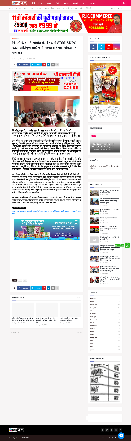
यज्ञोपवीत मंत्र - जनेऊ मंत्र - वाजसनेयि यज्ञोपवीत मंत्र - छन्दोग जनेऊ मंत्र (104, 167)
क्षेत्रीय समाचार (105, 304)
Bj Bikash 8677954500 (23, 438)
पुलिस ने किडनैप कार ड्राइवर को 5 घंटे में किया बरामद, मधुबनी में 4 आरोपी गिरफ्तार (23, 320)
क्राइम (25, 8)
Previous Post (15, 332)
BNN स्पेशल (105, 298)
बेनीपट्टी (105, 332)
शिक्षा (52, 8)
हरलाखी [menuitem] (49, 3)
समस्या (31, 8)
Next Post (79, 332)
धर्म (105, 310)
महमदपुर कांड (105, 338)
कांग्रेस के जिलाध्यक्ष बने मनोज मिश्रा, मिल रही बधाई (109, 211)
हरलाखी (105, 350)
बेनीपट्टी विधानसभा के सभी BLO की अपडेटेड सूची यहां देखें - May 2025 (102, 145)
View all (79, 298)
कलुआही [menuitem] (75, 3)
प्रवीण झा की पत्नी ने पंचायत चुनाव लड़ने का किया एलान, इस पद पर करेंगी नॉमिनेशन (110, 279)
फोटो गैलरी (88, 8)
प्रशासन (47, 8)
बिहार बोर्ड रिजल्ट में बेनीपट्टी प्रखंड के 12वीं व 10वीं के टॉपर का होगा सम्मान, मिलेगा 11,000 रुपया (110, 259)
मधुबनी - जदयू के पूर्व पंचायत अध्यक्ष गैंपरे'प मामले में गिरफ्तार (69, 320)
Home (11, 8)
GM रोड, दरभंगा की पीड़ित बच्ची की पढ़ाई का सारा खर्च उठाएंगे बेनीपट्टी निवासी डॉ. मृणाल (109, 201)
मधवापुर (105, 335)
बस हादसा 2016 (105, 326)
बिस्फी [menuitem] (57, 3)
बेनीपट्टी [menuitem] (40, 3)
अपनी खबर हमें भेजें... (77, 8)
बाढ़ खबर (105, 329)
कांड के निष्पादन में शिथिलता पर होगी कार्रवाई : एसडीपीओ (109, 192)
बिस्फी (25, 280)
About (111, 438)
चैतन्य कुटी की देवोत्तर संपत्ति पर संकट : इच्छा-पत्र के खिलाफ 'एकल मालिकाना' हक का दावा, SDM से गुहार (110, 248)
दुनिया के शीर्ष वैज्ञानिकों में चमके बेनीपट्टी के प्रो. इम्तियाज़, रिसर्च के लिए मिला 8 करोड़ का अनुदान (109, 269)
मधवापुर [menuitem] (66, 3)
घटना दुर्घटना (39, 8)
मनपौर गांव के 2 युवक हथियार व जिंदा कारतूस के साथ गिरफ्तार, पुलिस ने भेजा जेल (46, 321)
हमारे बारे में (66, 8)
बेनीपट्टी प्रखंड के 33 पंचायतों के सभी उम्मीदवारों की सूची (109, 238)
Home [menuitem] (33, 3)
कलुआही (105, 301)
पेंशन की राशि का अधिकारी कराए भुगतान (108, 219)
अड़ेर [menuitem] (83, 3)
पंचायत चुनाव (105, 316)
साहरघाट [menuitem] (91, 3)
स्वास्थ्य (58, 8)
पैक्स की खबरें (105, 320)
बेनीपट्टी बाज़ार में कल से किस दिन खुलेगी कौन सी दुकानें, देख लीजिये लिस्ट (108, 229)
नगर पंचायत (18, 8)
